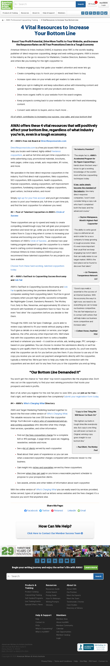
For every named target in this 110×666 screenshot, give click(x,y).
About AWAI (71, 589)
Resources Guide (53, 589)
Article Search (51, 592)
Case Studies (72, 605)
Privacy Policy (46, 661)
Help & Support (49, 13)
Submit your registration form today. (81, 396)
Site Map (83, 661)
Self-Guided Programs (34, 598)
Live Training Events (33, 601)
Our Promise (72, 592)
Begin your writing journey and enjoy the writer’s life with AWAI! (55, 567)
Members (61, 13)
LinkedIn (72, 510)
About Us (36, 13)
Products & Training (10, 13)
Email (83, 510)
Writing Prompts (52, 602)
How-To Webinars (53, 598)
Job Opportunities (63, 632)
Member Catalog (63, 635)
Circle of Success (38, 241)
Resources (25, 13)
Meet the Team (73, 598)
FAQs (38, 625)
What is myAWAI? (42, 632)
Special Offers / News (34, 605)
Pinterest (58, 510)
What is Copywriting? (44, 629)
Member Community (64, 625)
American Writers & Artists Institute (31, 656)
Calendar (59, 629)
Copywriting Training (33, 595)
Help (37, 619)
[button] (92, 4)
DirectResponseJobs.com (53, 141)
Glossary (49, 605)
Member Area (61, 619)
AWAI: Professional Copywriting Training (22, 20)
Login (58, 638)
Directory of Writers (75, 608)
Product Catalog (31, 592)
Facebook (32, 510)
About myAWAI (62, 622)
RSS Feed (93, 661)
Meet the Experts (74, 595)
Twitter (45, 510)
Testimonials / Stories (75, 602)
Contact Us (40, 622)
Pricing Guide (51, 595)
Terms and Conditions (63, 661)
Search (81, 4)
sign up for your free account (31, 198)
